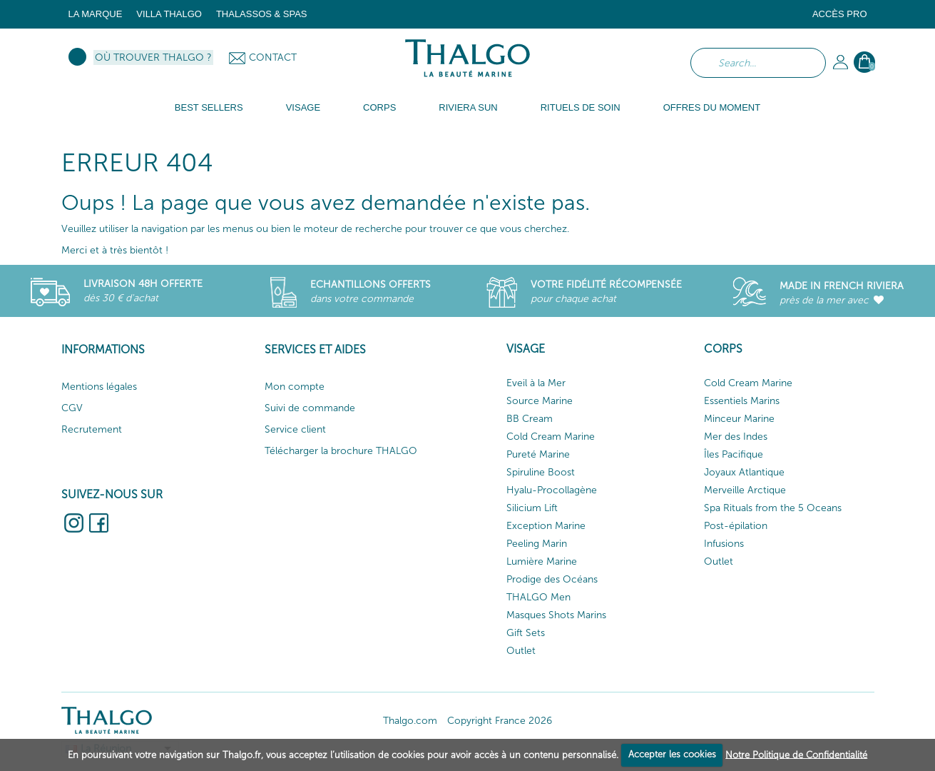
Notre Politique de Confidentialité (796, 754)
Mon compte (295, 387)
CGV (72, 408)
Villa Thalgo (169, 14)
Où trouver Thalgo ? (153, 57)
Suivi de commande (310, 408)
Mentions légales (99, 387)
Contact (273, 57)
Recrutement (91, 429)
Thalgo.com (410, 721)
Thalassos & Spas (261, 14)
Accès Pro (839, 14)
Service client (295, 429)
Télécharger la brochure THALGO (341, 451)
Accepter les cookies (672, 754)
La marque (95, 14)
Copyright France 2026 (499, 721)
